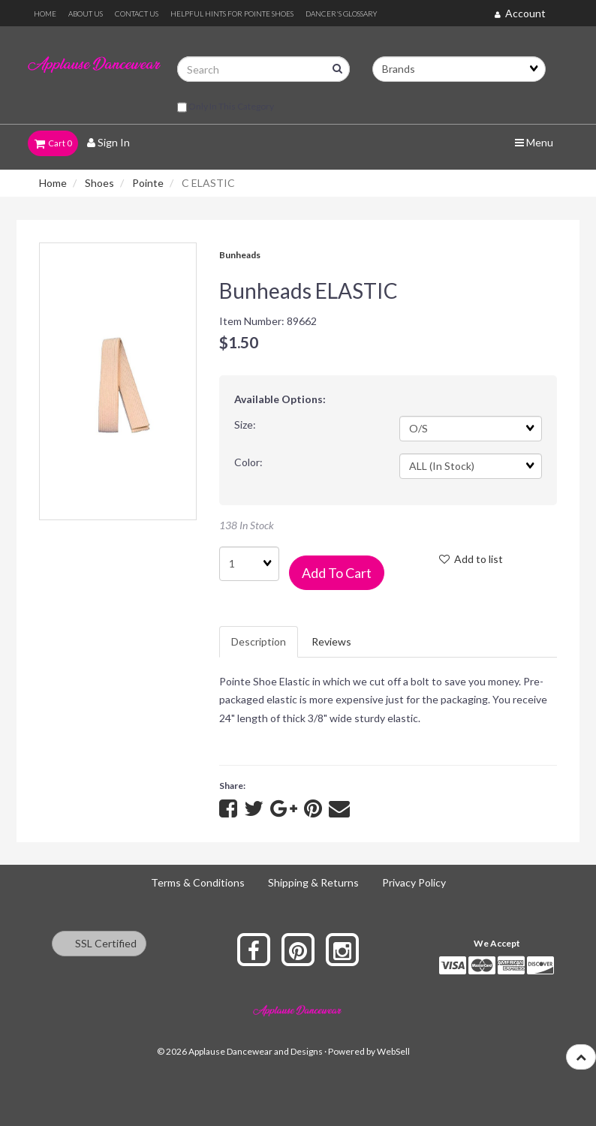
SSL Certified (99, 943)
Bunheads (239, 254)
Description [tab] (258, 641)
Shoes (99, 182)
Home (53, 182)
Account (520, 13)
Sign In (108, 142)
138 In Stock (246, 525)
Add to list (471, 558)
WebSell (393, 1051)
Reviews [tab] (331, 641)
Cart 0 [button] (53, 143)
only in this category (225, 107)
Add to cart (337, 573)
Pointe (148, 182)
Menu (534, 142)
